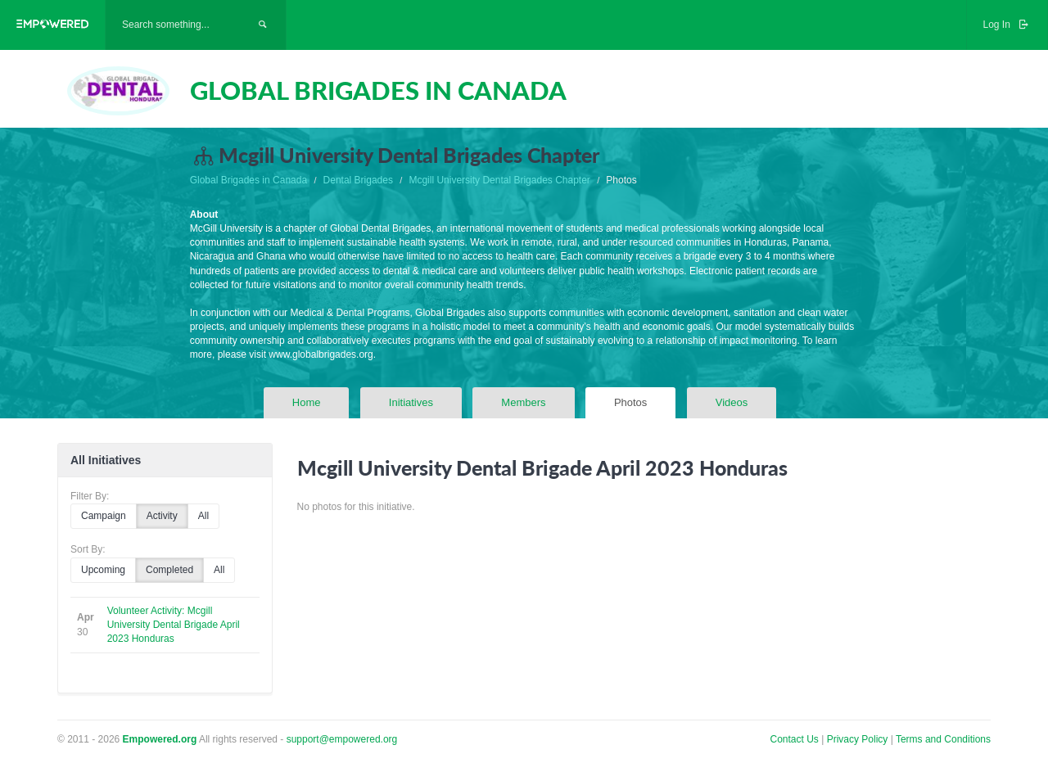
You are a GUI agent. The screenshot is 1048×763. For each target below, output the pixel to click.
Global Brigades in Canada (248, 180)
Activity (162, 515)
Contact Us (794, 739)
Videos (732, 402)
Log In (1007, 24)
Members (523, 402)
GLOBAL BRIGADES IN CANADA (378, 90)
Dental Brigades (358, 180)
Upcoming (103, 570)
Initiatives (411, 402)
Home (306, 402)
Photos (630, 402)
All (203, 515)
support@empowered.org (342, 739)
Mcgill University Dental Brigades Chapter (499, 180)
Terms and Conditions (943, 739)
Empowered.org (160, 739)
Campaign (103, 515)
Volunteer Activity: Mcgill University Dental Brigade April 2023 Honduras (173, 624)
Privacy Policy (859, 739)
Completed (169, 570)
